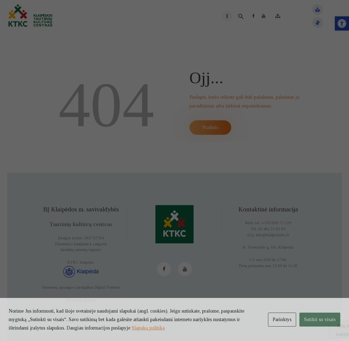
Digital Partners (107, 287)
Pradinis (210, 127)
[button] (342, 23)
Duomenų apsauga (80, 300)
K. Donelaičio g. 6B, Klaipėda (268, 247)
